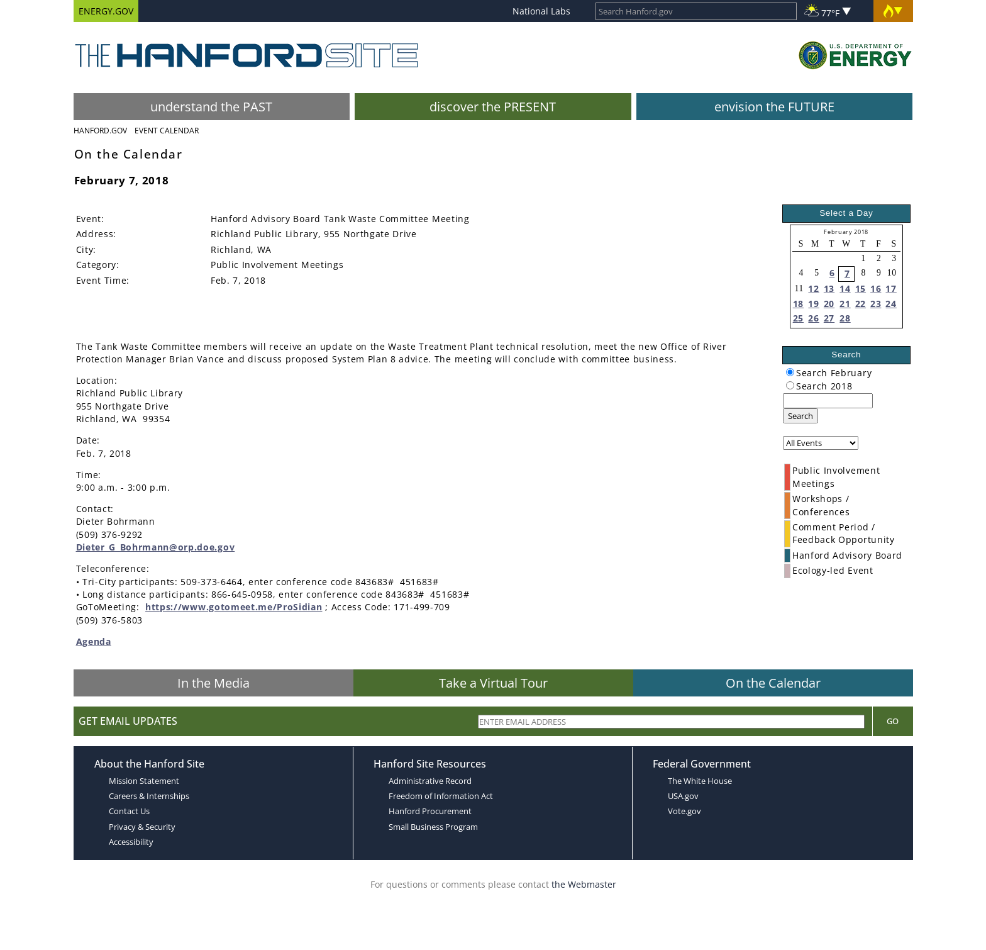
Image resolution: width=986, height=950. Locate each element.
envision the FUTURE (774, 106)
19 (813, 304)
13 (829, 288)
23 (875, 304)
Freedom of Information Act (441, 796)
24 (890, 304)
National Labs (541, 11)
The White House (700, 780)
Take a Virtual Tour (493, 682)
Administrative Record (430, 780)
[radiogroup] (790, 372)
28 (844, 318)
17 (890, 288)
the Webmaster (583, 884)
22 (860, 304)
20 (829, 304)
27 (829, 318)
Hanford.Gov (100, 130)
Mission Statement (144, 780)
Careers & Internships (149, 796)
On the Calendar (773, 682)
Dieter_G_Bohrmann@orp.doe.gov (155, 547)
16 (875, 288)
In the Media (213, 682)
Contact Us (129, 811)
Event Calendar (167, 130)
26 (813, 318)
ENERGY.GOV (106, 11)
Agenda (93, 641)
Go (893, 721)
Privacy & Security (142, 826)
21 (844, 304)
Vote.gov (684, 811)
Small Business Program (433, 826)
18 (798, 304)
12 (813, 288)
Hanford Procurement (430, 811)
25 (798, 318)
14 (844, 288)
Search (800, 416)
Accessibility (131, 841)
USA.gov (683, 796)
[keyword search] (828, 400)
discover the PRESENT (492, 106)
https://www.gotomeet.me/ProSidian (233, 607)
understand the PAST (211, 106)
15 (860, 288)
